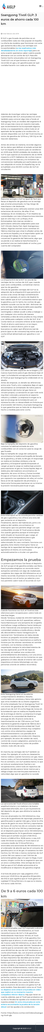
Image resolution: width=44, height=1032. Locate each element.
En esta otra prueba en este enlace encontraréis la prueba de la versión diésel (20, 1004)
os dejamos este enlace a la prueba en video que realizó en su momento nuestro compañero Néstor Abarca (21, 992)
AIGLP (29, 1028)
